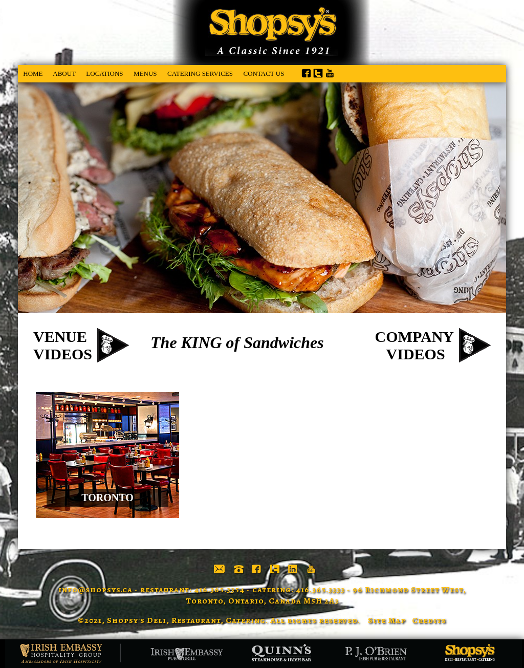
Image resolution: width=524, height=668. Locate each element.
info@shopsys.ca (95, 589)
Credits (429, 620)
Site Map (387, 620)
